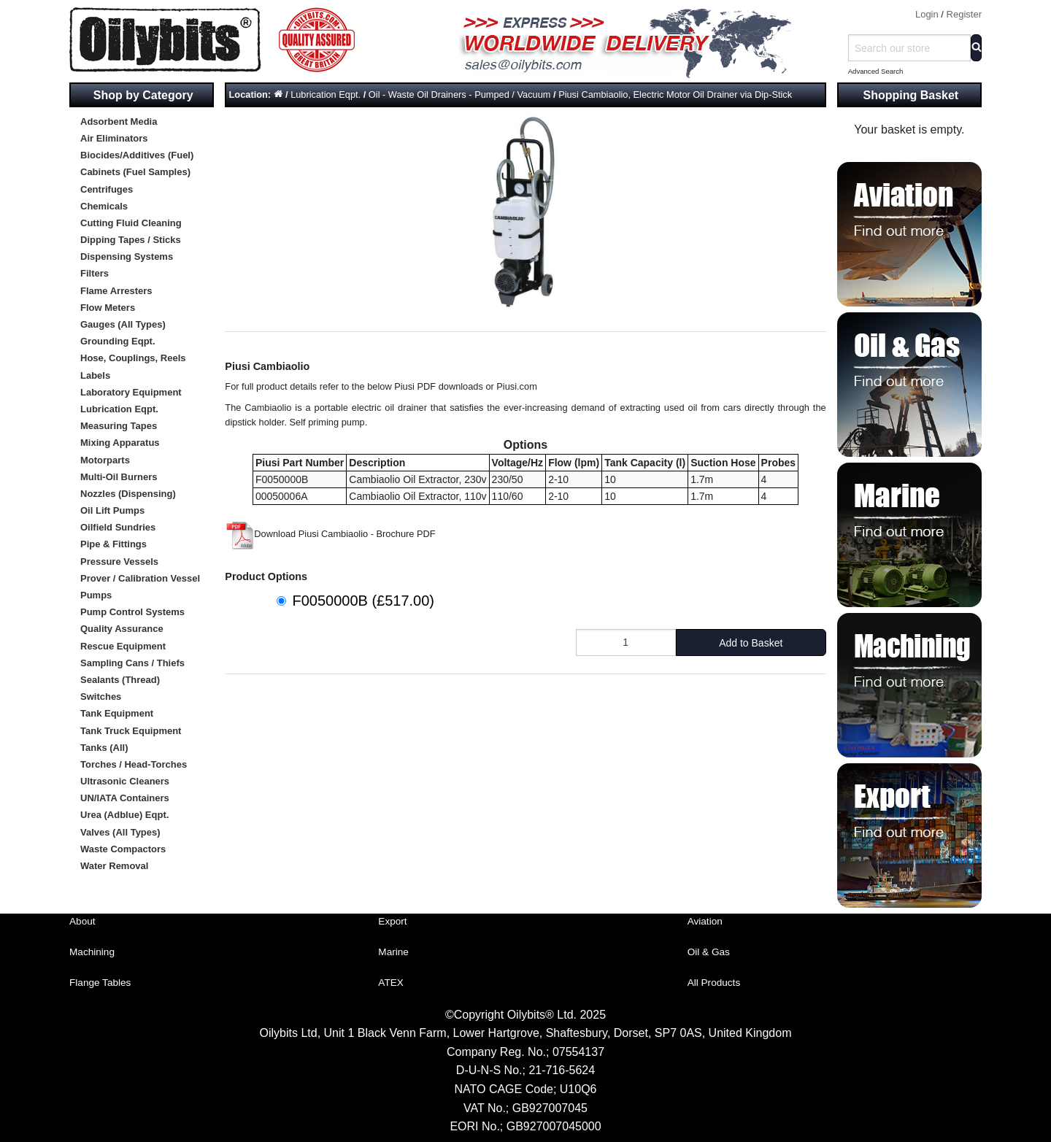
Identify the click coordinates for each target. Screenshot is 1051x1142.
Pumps (96, 595)
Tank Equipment (116, 713)
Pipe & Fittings (113, 544)
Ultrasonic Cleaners (124, 781)
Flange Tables (100, 982)
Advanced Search (876, 71)
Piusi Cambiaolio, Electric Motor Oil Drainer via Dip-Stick (675, 94)
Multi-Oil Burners (118, 476)
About (82, 921)
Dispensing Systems (126, 256)
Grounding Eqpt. (117, 341)
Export (392, 921)
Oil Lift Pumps (112, 510)
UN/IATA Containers (124, 797)
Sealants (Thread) (120, 679)
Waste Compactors (123, 849)
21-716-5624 (561, 1070)
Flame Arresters (116, 290)
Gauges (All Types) (123, 324)
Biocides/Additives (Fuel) (136, 155)
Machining (92, 951)
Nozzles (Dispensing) (128, 493)
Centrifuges (106, 189)
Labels (95, 375)
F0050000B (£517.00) (363, 601)
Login (927, 14)
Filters (94, 273)
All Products (714, 982)
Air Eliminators (113, 138)
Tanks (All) (104, 747)
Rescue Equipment (123, 646)
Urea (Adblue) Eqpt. (124, 814)
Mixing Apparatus (120, 442)
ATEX (391, 982)
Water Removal (114, 865)
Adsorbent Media (118, 121)
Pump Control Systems (132, 611)
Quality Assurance (121, 628)
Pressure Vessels (119, 561)
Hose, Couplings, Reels (132, 357)
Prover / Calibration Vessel (140, 578)
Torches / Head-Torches (133, 764)
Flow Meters (107, 307)
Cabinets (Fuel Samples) (135, 171)
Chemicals (104, 206)
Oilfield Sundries (117, 527)
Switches (100, 696)
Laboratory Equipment (131, 392)
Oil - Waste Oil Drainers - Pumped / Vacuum (460, 94)
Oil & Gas (709, 951)
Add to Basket (750, 643)
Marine (393, 951)
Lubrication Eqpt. (119, 409)
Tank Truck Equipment (130, 730)
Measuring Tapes (118, 425)
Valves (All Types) (120, 832)
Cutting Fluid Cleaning (131, 222)
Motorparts (105, 460)
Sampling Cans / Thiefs (132, 662)
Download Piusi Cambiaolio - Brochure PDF (330, 533)
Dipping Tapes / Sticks (130, 239)
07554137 (578, 1052)
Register (964, 14)
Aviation (705, 921)
